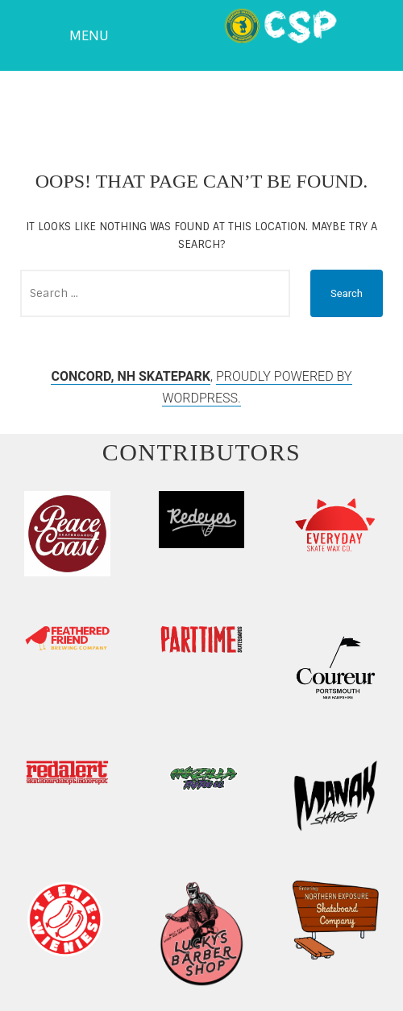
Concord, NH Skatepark (130, 376)
